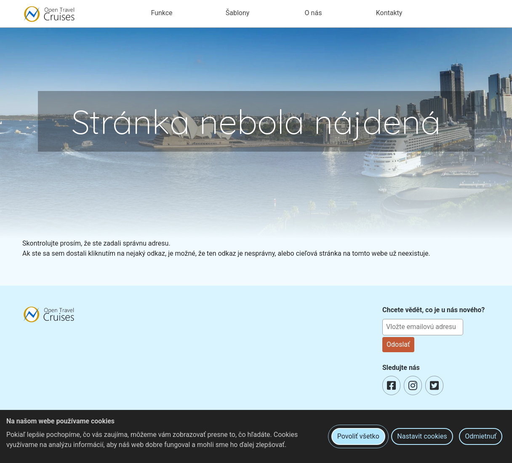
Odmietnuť (480, 436)
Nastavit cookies (422, 436)
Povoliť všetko (358, 436)
